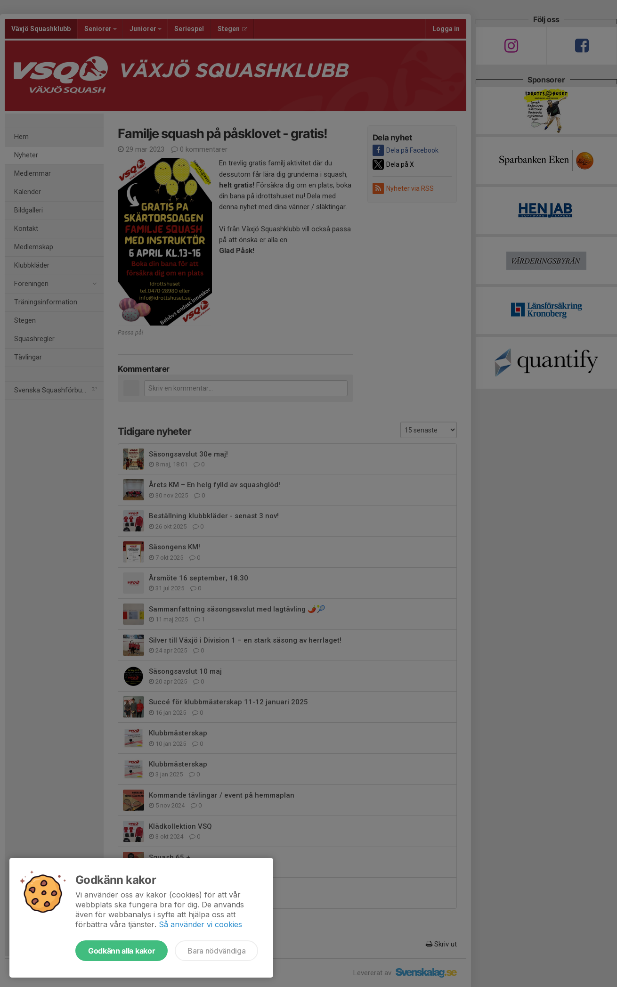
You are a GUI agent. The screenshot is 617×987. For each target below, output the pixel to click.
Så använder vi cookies (200, 924)
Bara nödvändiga (216, 950)
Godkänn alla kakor (121, 950)
